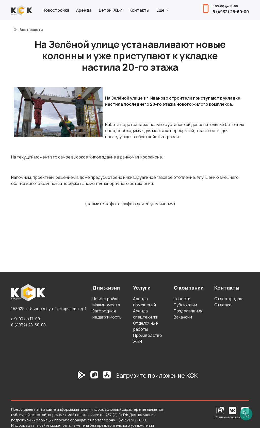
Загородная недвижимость (107, 314)
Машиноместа (106, 305)
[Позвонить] (246, 414)
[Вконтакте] (232, 410)
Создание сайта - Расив (232, 417)
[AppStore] (107, 377)
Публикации (185, 305)
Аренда (84, 10)
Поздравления (188, 311)
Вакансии (183, 317)
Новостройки (55, 10)
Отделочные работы (145, 326)
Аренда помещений (144, 302)
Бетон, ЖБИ (110, 10)
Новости (182, 299)
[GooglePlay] (73, 377)
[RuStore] (94, 377)
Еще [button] (160, 10)
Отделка (222, 305)
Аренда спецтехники (145, 314)
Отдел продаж (228, 299)
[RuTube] (220, 410)
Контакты (139, 10)
